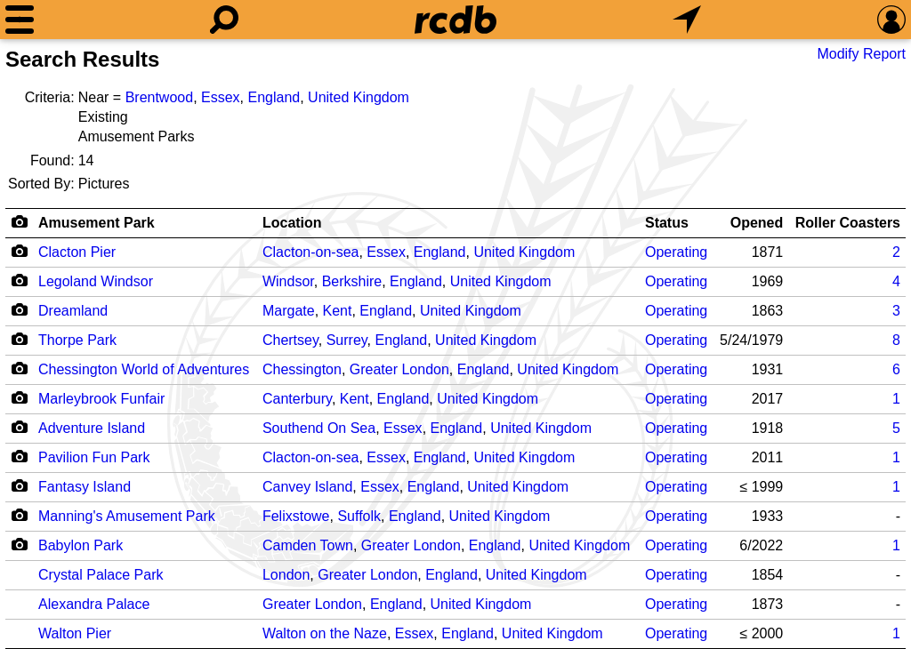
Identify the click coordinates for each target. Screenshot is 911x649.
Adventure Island (91, 428)
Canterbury (297, 398)
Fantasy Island (84, 486)
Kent (337, 310)
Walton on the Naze (324, 633)
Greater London (399, 369)
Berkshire (352, 281)
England (273, 97)
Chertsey (290, 340)
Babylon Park (80, 545)
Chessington (302, 369)
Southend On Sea (318, 428)
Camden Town (307, 545)
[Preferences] (891, 19)
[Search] (224, 19)
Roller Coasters (847, 222)
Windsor (288, 281)
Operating (676, 252)
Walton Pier (74, 633)
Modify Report (861, 53)
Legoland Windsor (95, 281)
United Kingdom (358, 97)
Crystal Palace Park (101, 574)
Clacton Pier (77, 252)
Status (667, 222)
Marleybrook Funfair (101, 398)
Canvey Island (307, 486)
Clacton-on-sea (310, 252)
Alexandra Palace (93, 604)
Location (292, 222)
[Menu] (19, 19)
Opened (757, 222)
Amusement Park (96, 222)
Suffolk (359, 516)
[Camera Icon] (19, 250)
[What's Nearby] (687, 19)
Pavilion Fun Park (93, 457)
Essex (220, 97)
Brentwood (159, 97)
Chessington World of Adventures (143, 369)
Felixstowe (296, 516)
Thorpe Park (77, 340)
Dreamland (73, 310)
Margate (288, 310)
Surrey (347, 340)
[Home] (455, 19)
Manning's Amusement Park (126, 516)
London (286, 574)
